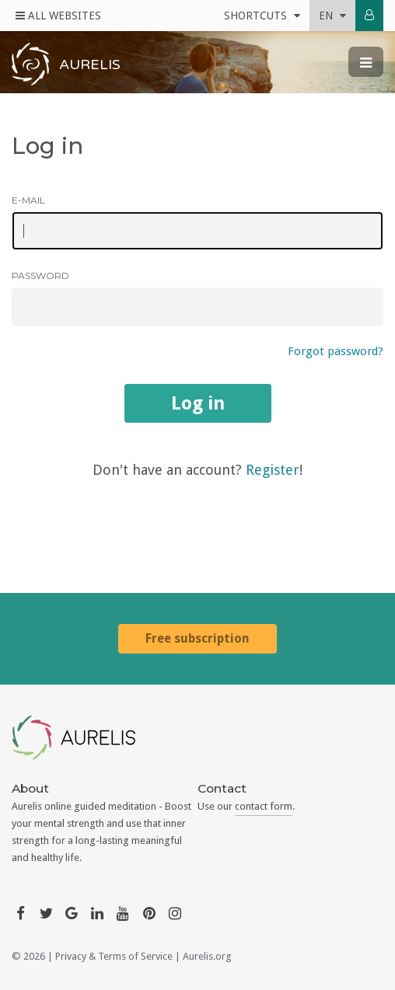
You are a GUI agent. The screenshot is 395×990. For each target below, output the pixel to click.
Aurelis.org (207, 956)
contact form (263, 806)
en (332, 15)
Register (272, 470)
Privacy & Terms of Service (114, 956)
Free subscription (197, 638)
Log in (198, 403)
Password (40, 275)
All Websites (58, 15)
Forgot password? (335, 351)
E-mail (28, 200)
